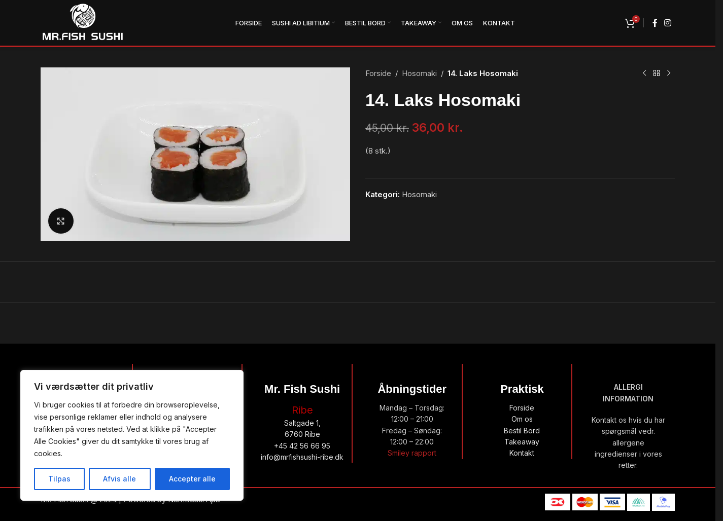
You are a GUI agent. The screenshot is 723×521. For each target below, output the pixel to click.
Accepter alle (192, 478)
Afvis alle (119, 478)
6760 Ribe (302, 434)
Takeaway (521, 441)
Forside (378, 73)
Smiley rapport (412, 453)
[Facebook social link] (655, 22)
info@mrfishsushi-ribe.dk (302, 457)
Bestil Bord (522, 430)
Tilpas (59, 478)
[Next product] (669, 73)
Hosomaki (419, 73)
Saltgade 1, (302, 423)
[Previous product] (644, 73)
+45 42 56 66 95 (302, 445)
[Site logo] (83, 22)
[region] (132, 435)
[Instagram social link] (668, 22)
